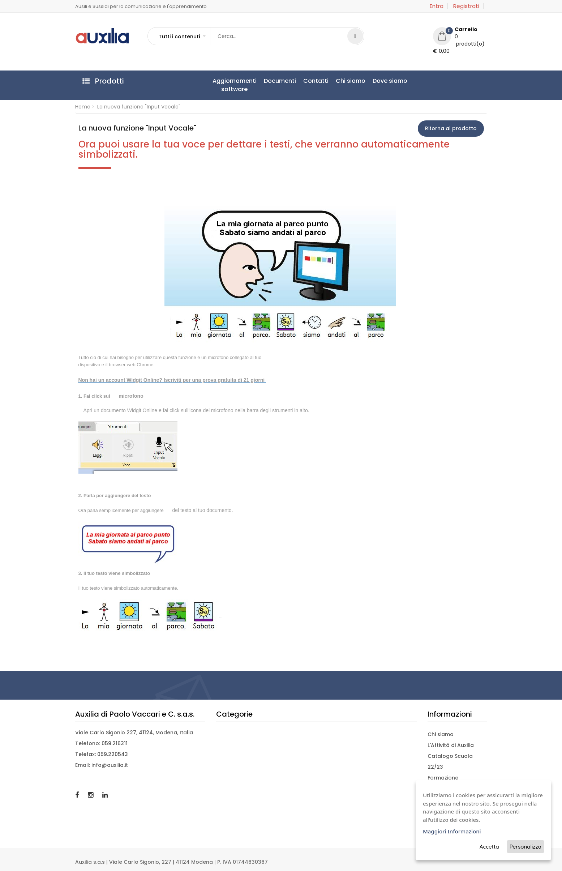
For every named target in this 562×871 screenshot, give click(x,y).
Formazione (443, 777)
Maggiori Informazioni (452, 831)
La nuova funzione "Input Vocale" (138, 106)
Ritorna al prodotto (451, 128)
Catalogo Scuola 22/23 (450, 761)
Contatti (316, 81)
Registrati (466, 6)
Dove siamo (390, 81)
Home (82, 106)
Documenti (280, 81)
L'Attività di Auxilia (451, 745)
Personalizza (525, 846)
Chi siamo (350, 81)
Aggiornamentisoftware (235, 85)
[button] (182, 36)
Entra (436, 6)
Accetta (489, 846)
